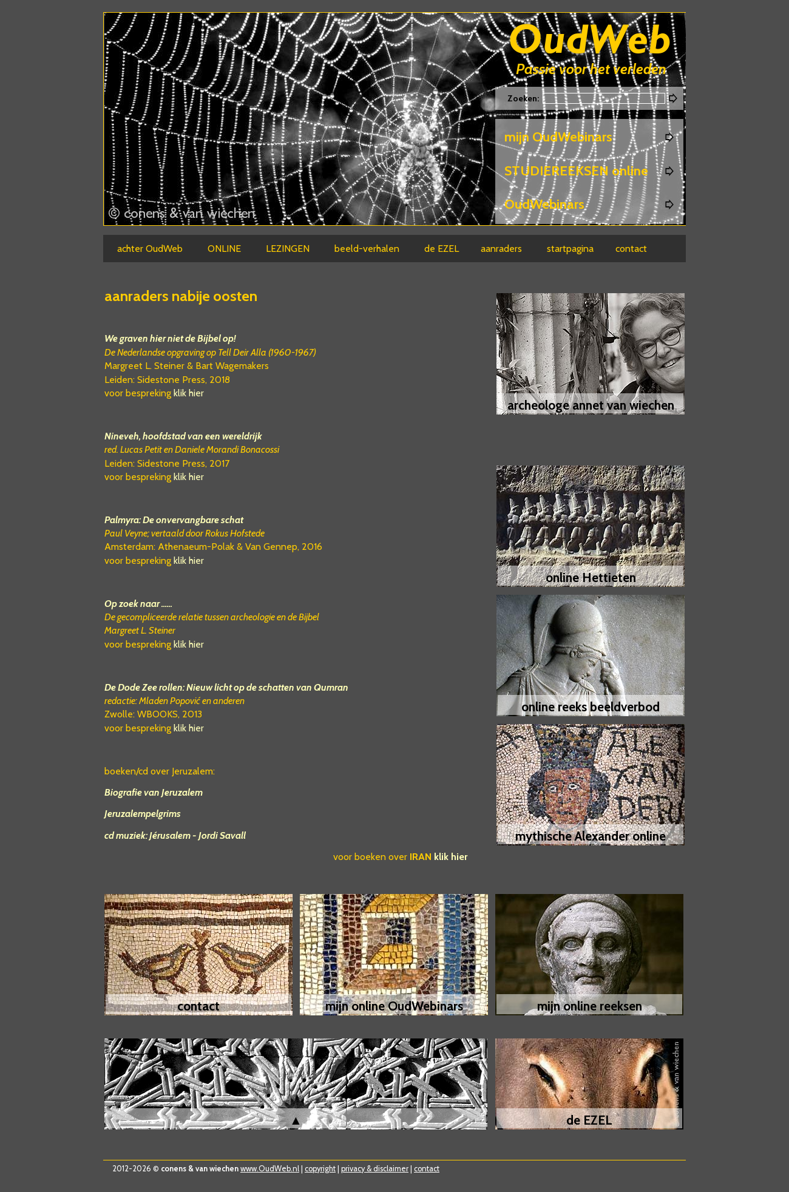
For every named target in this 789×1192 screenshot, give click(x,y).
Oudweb (590, 41)
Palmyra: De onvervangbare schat (173, 520)
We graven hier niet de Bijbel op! (169, 338)
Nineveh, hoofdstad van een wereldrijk (183, 436)
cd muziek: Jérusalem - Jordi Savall (175, 835)
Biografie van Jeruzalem (153, 792)
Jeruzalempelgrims (142, 813)
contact (426, 1168)
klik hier (189, 393)
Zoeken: (524, 98)
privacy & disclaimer (374, 1168)
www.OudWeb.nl (269, 1168)
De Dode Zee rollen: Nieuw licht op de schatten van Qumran (226, 687)
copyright (320, 1168)
